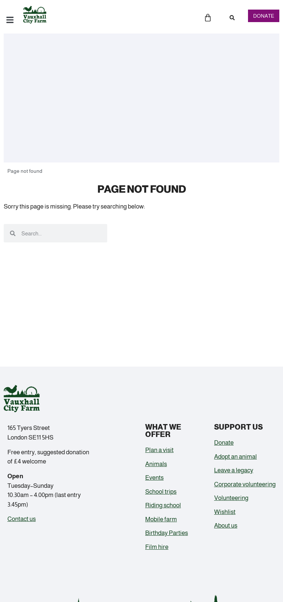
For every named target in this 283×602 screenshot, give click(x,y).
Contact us (21, 518)
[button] (232, 17)
